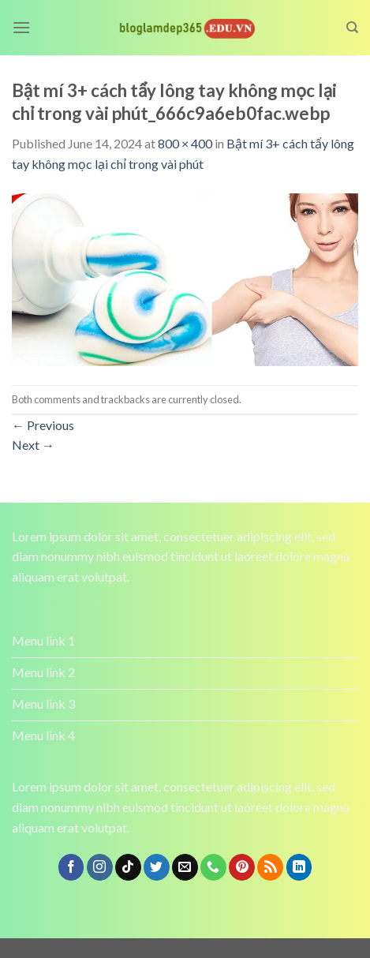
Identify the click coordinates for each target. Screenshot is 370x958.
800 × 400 (185, 143)
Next (33, 444)
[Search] (352, 28)
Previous (43, 424)
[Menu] (21, 27)
